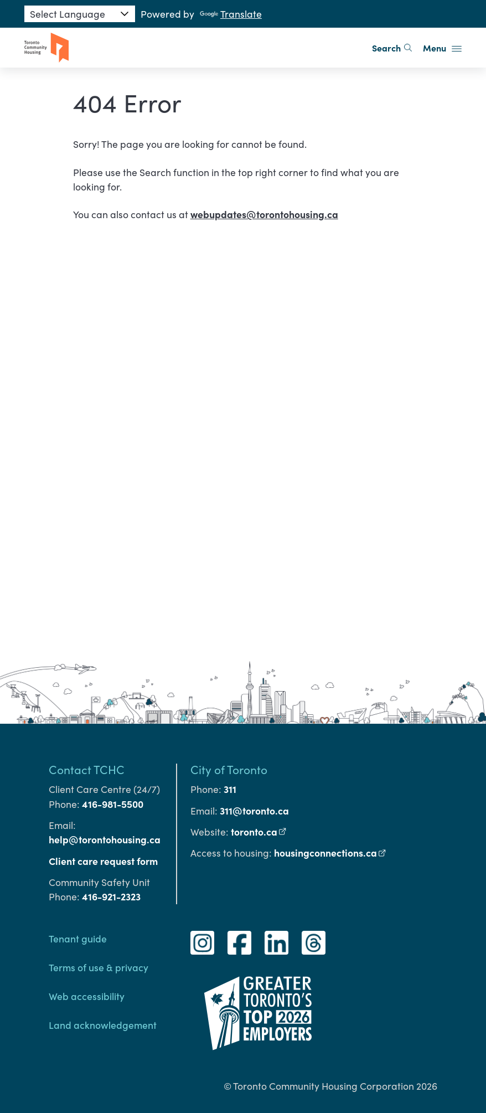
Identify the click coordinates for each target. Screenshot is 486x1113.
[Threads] (313, 943)
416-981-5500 (112, 804)
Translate (231, 13)
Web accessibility (87, 996)
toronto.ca (259, 831)
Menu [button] (442, 47)
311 (230, 789)
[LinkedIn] (276, 943)
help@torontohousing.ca (105, 839)
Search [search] (392, 48)
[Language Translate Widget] (79, 14)
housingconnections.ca (330, 852)
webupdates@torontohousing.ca (264, 214)
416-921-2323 (111, 896)
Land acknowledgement (103, 1025)
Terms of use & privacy (98, 967)
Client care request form (103, 861)
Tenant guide (78, 938)
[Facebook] (239, 943)
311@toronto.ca (254, 810)
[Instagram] (202, 943)
